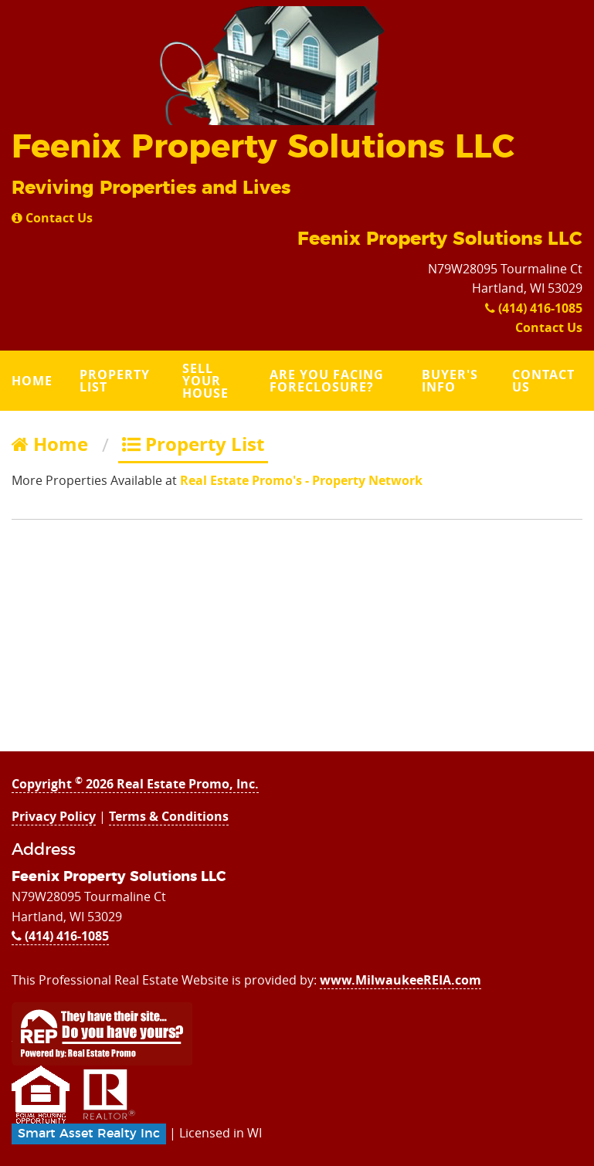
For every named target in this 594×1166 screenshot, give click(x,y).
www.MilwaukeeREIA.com (400, 979)
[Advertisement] (297, 643)
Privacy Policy (54, 816)
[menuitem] (34, 381)
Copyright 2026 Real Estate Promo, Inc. (135, 783)
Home (32, 380)
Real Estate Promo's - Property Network (301, 480)
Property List (115, 380)
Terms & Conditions (169, 816)
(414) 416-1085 (533, 308)
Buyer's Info (450, 380)
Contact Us (52, 217)
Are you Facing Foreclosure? (327, 380)
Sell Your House (205, 381)
